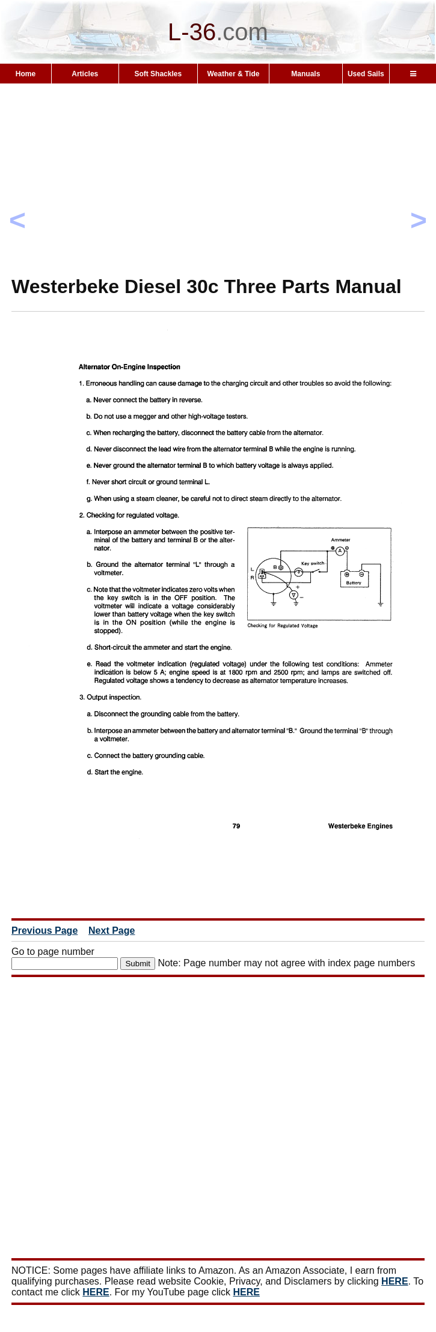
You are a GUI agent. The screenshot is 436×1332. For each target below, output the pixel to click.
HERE (394, 1281)
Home (25, 74)
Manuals (305, 74)
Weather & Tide (233, 74)
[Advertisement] (218, 201)
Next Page (111, 930)
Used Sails (366, 74)
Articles (85, 74)
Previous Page (44, 930)
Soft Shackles (158, 74)
